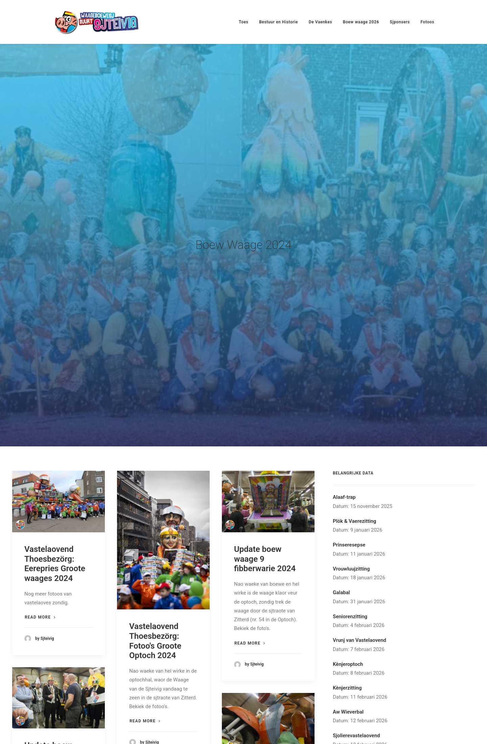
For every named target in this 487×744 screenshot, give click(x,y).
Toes (243, 22)
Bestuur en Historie (278, 22)
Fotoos (427, 22)
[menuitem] (246, 22)
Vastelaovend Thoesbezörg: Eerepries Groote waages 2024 (54, 514)
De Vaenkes (320, 22)
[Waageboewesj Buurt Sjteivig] (96, 21)
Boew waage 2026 (361, 22)
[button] (58, 452)
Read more (40, 568)
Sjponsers (400, 22)
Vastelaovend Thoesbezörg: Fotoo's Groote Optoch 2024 (155, 592)
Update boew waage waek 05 (262, 727)
